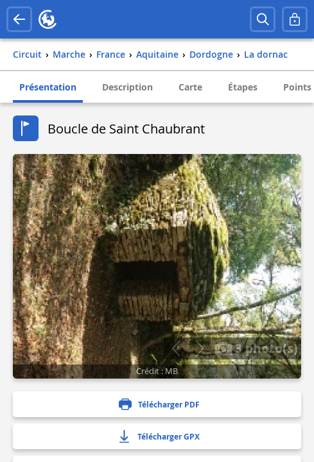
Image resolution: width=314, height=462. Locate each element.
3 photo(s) (256, 348)
